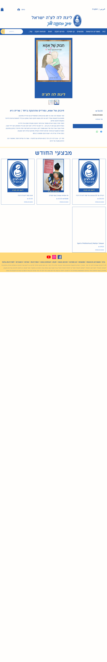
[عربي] (102, 9)
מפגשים (82, 262)
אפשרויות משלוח (98, 115)
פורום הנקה (62, 262)
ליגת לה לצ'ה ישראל (52, 18)
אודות (26, 262)
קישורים (19, 262)
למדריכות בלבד (8, 262)
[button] (2, 9)
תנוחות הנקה (45, 262)
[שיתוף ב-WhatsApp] (97, 131)
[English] (95, 9)
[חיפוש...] (15, 31)
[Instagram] (54, 257)
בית (103, 262)
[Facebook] (60, 257)
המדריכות (35, 262)
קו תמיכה (73, 262)
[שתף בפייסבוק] (101, 131)
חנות (54, 262)
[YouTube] (49, 257)
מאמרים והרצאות (93, 262)
